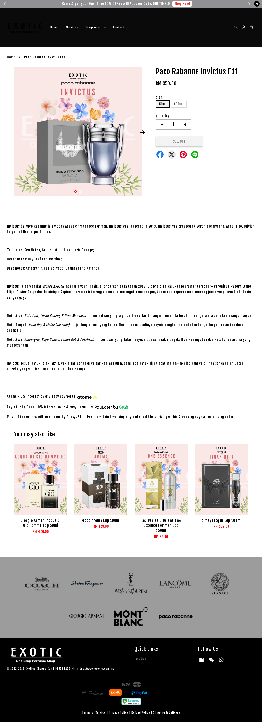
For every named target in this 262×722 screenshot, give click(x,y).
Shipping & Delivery (166, 712)
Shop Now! (182, 4)
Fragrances (96, 27)
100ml (178, 104)
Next (142, 132)
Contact (119, 27)
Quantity (162, 116)
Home (54, 27)
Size (159, 97)
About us (72, 27)
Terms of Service (94, 712)
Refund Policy (140, 712)
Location (140, 659)
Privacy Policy (118, 712)
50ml (163, 104)
